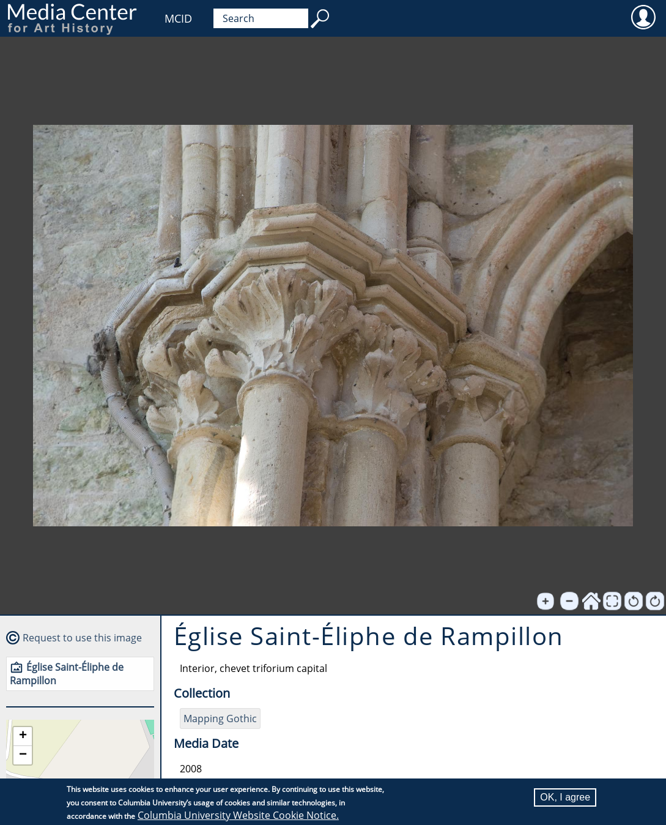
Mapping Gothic (220, 718)
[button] (22, 736)
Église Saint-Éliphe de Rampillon (67, 673)
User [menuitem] (643, 16)
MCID (178, 18)
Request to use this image (82, 637)
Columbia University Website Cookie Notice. (238, 815)
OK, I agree (565, 797)
